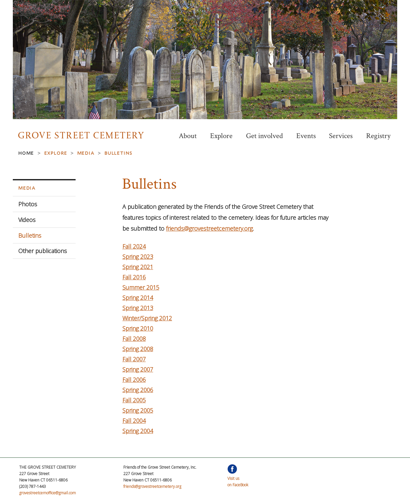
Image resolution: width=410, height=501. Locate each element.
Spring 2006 (137, 390)
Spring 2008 (137, 349)
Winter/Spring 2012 (147, 318)
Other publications (42, 251)
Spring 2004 (137, 431)
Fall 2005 (134, 400)
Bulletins (29, 235)
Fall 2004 (134, 420)
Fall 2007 (134, 359)
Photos (27, 204)
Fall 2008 (134, 338)
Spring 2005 (137, 410)
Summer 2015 (140, 287)
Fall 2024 (134, 246)
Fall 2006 (134, 379)
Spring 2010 (137, 328)
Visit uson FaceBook (237, 478)
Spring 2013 (137, 308)
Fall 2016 (134, 277)
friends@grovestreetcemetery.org (209, 228)
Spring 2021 (137, 267)
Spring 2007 (137, 369)
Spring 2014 (137, 297)
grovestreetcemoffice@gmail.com (47, 493)
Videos (27, 220)
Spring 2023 (137, 256)
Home (26, 153)
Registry (378, 136)
